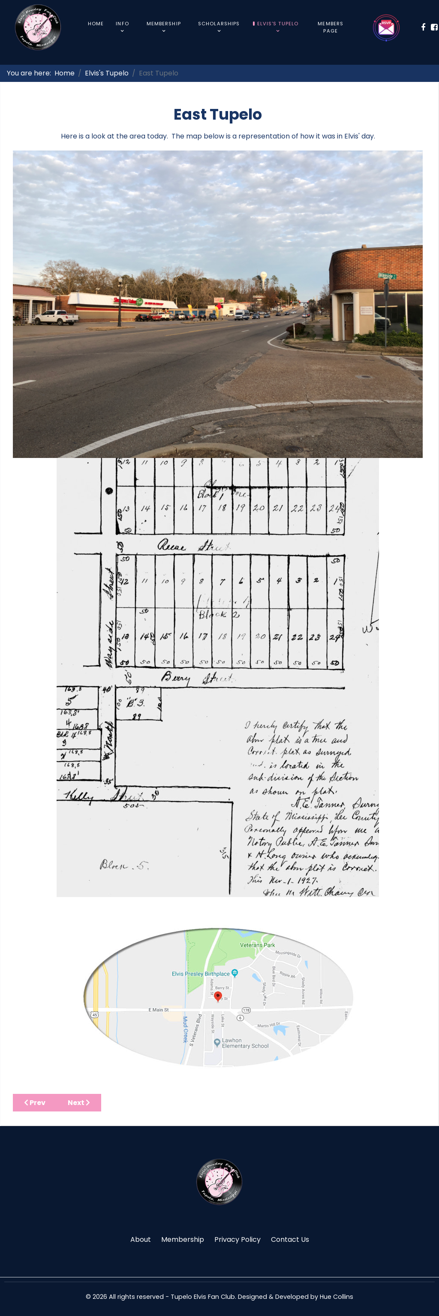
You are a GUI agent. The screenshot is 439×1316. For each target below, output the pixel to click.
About (140, 1239)
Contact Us (290, 1239)
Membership (182, 1239)
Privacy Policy (237, 1239)
